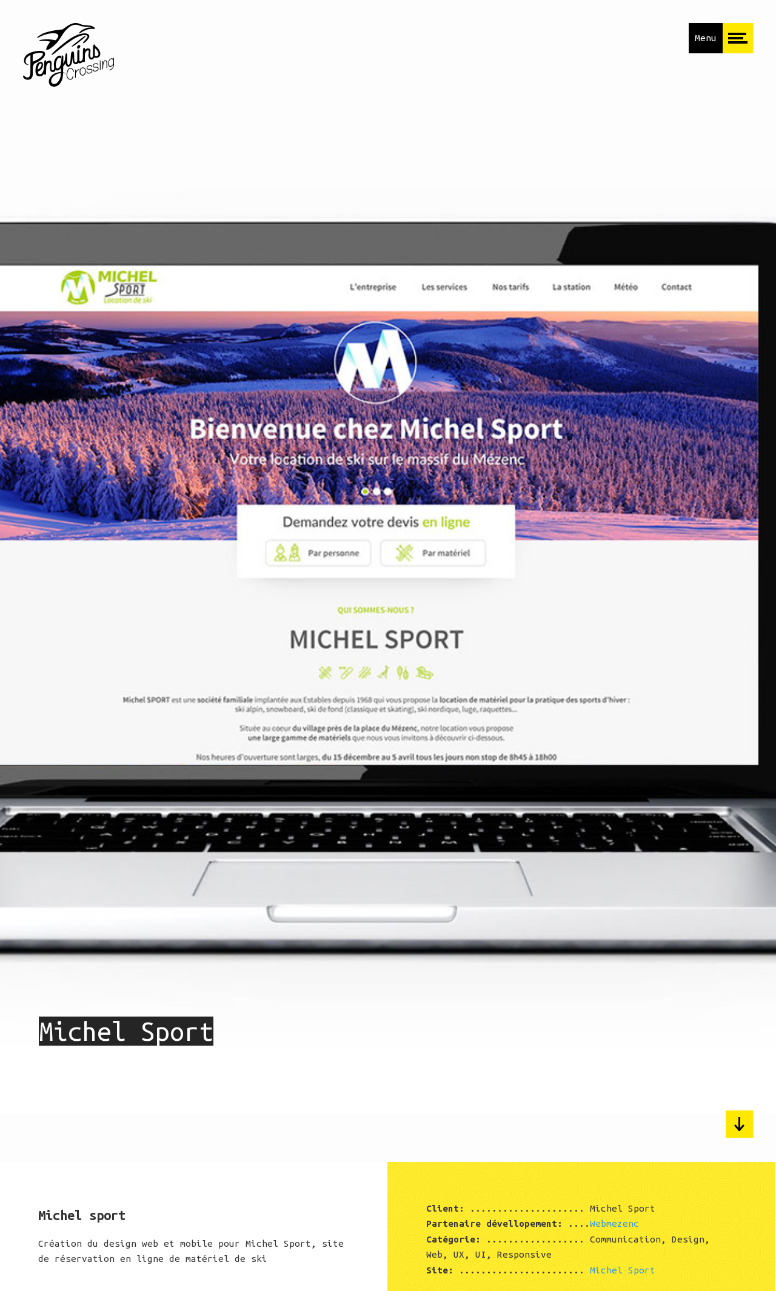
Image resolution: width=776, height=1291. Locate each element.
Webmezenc (614, 1223)
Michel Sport (622, 1270)
